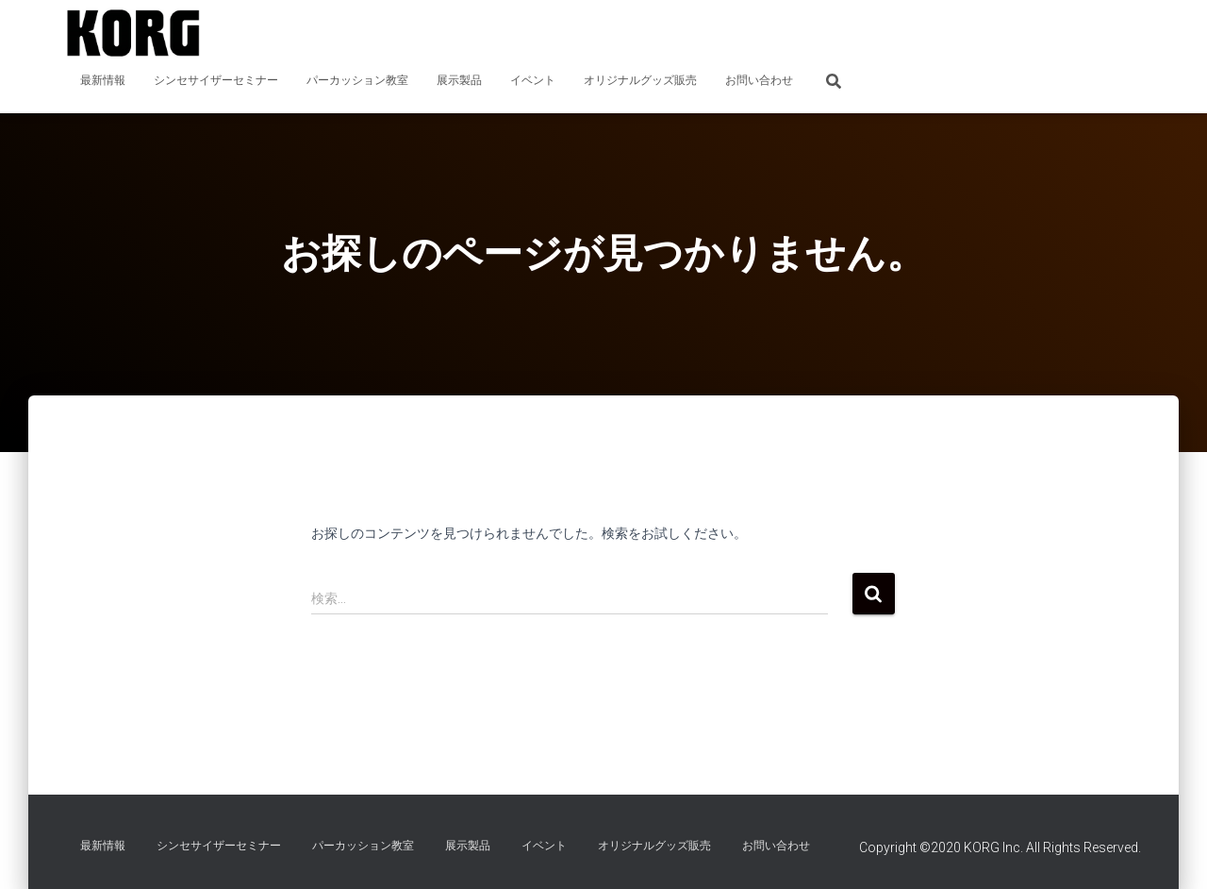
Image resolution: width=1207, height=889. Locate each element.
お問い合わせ (759, 80)
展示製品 (459, 80)
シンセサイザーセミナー (216, 80)
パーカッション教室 (357, 80)
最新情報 (102, 80)
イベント (532, 80)
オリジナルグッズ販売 (640, 80)
